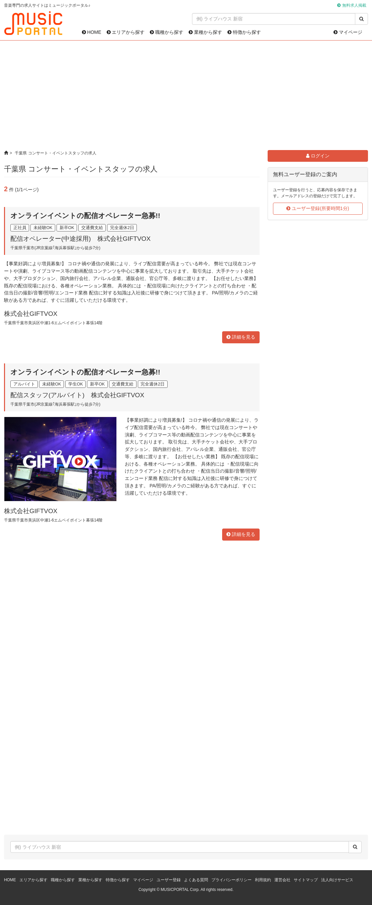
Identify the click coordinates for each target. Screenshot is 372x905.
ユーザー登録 (169, 880)
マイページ (348, 32)
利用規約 (263, 880)
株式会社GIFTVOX (30, 313)
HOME (91, 32)
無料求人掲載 (354, 5)
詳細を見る (240, 337)
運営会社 (282, 880)
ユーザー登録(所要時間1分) (317, 208)
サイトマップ (306, 880)
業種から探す (205, 32)
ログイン (318, 155)
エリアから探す (126, 32)
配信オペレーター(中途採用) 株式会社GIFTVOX (80, 238)
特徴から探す (244, 32)
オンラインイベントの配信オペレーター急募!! (85, 215)
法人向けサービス (337, 880)
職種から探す (166, 32)
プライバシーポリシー (231, 880)
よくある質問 (196, 880)
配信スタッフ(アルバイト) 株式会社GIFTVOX (77, 395)
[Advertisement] (186, 95)
